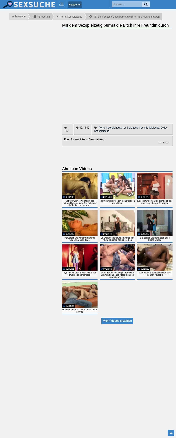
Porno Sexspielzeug (110, 127)
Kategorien (75, 4)
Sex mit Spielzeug (149, 127)
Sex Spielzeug (130, 127)
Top (171, 433)
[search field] (127, 4)
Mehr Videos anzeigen (117, 320)
